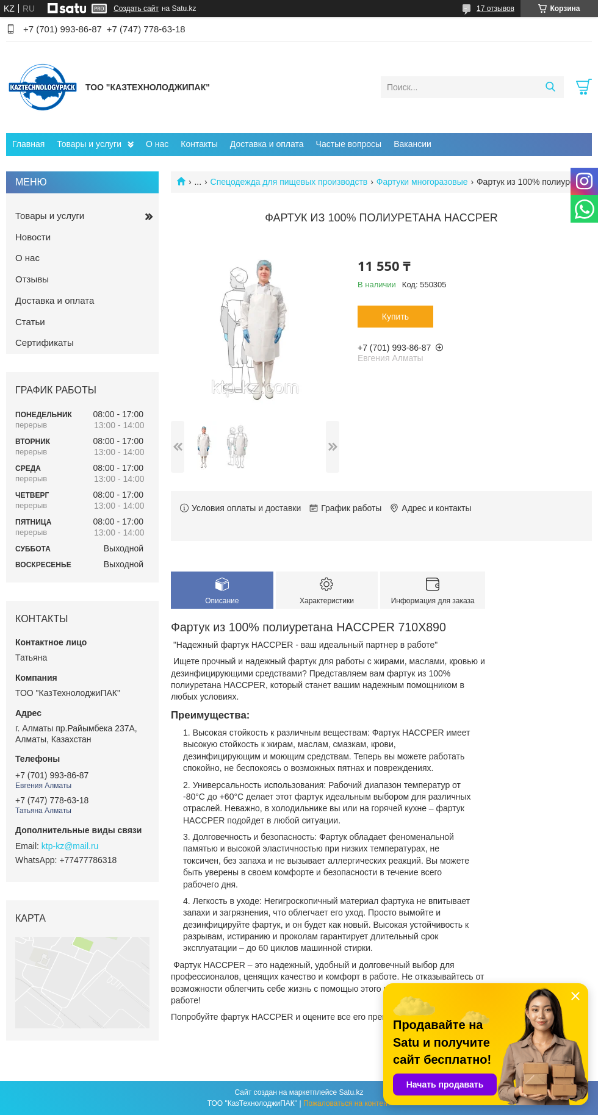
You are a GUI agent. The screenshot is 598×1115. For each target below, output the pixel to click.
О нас (157, 144)
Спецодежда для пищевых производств (289, 182)
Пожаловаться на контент (347, 1103)
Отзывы (32, 279)
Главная (28, 144)
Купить (395, 316)
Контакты (199, 144)
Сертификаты (44, 342)
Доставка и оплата (267, 144)
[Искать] (550, 87)
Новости (33, 237)
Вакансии (412, 144)
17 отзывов (495, 8)
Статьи (30, 322)
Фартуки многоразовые (422, 182)
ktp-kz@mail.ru (70, 846)
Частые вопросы (349, 144)
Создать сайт (136, 8)
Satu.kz (351, 1092)
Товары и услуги (89, 144)
